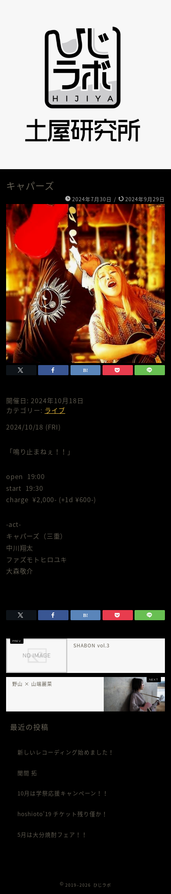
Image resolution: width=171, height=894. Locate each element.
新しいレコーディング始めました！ (65, 752)
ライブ (55, 410)
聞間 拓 (27, 773)
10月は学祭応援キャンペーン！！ (63, 793)
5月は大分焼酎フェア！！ (52, 834)
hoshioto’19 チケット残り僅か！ (62, 814)
